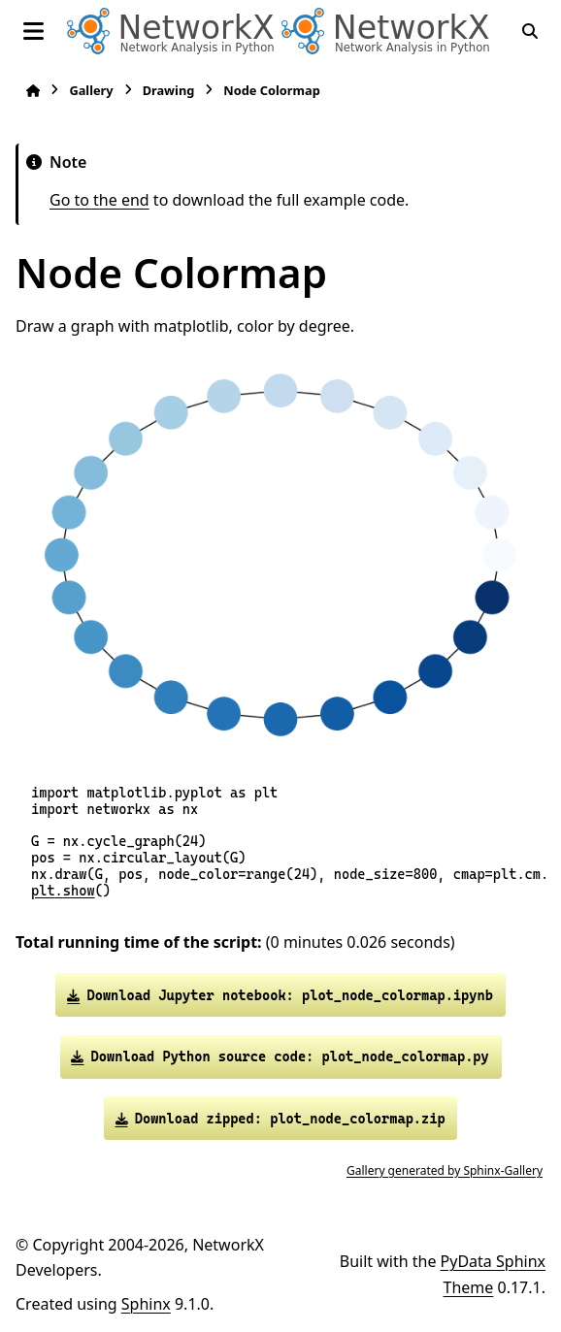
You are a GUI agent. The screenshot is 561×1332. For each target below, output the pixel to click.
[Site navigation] (33, 31)
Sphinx (146, 1304)
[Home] (33, 91)
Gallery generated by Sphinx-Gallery (444, 1170)
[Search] (529, 31)
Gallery (91, 90)
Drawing (169, 90)
